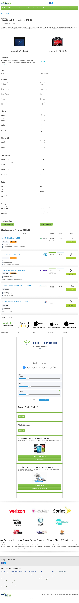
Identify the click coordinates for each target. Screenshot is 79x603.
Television (29, 574)
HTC (11, 576)
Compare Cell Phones (6, 13)
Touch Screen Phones (42, 576)
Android (51, 573)
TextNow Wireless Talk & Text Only (13, 270)
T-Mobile (3, 578)
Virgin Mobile (4, 580)
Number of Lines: (39, 363)
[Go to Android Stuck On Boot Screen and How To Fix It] (8, 325)
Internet (39, 7)
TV (34, 7)
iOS (50, 576)
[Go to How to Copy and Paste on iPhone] (38, 325)
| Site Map (71, 593)
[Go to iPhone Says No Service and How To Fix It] (69, 325)
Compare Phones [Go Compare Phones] (39, 459)
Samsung (12, 584)
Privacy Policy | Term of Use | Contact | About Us (56, 593)
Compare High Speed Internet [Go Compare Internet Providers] (39, 488)
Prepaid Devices (40, 574)
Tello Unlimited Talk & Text (11, 254)
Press (58, 3)
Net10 (2, 582)
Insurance (55, 7)
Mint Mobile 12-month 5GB (11, 238)
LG (11, 578)
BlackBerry (12, 574)
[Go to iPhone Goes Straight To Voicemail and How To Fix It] (54, 325)
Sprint (2, 576)
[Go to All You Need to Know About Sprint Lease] (23, 325)
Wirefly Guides (59, 571)
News (54, 3)
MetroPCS (3, 584)
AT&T (2, 574)
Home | (43, 593)
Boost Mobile (4, 586)
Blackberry (51, 574)
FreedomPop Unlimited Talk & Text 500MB (16, 286)
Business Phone (18, 7)
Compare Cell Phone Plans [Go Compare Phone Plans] (39, 456)
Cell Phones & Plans (7, 7)
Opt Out (76, 593)
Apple (11, 573)
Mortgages (62, 7)
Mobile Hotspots (22, 573)
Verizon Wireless (5, 573)
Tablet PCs (21, 574)
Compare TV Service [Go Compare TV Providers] (40, 485)
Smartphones (40, 573)
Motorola (12, 580)
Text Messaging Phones (42, 578)
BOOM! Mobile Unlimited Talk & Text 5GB (16, 301)
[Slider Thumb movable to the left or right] (27, 379)
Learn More (21, 416)
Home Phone (28, 7)
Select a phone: (40, 347)
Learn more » (4, 64)
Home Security (46, 7)
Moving (69, 7)
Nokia (11, 582)
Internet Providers (31, 573)
